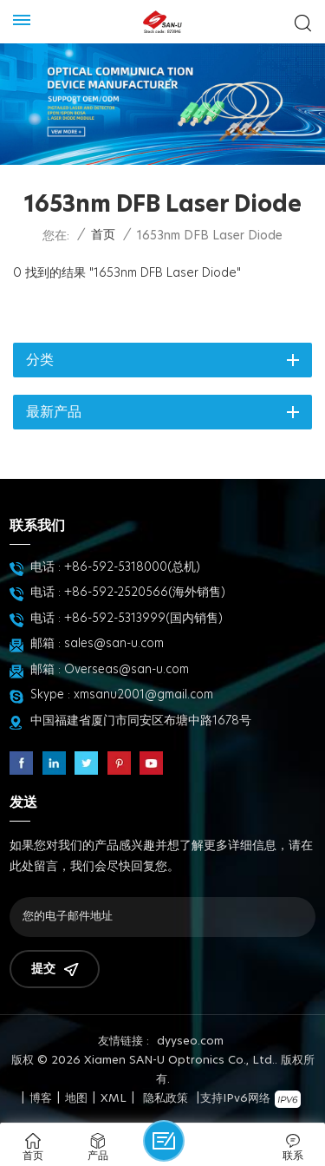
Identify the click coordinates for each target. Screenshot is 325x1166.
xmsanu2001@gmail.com (143, 695)
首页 (103, 235)
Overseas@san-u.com (126, 670)
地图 (76, 1098)
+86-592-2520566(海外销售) (144, 592)
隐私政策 (165, 1098)
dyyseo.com (190, 1041)
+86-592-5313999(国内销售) (143, 618)
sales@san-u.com (114, 644)
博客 (40, 1098)
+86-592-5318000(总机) (132, 567)
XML (114, 1098)
